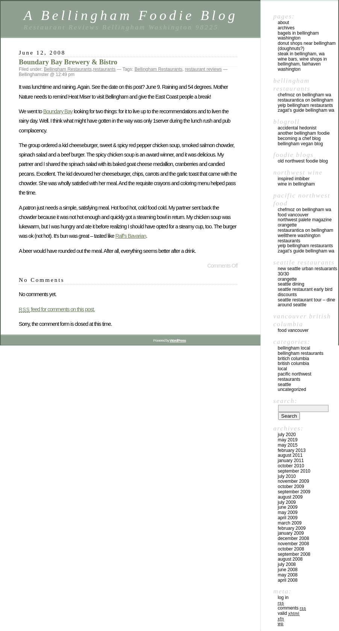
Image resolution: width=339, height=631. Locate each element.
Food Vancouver (293, 214)
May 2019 (288, 439)
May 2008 (288, 575)
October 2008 (291, 549)
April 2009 (288, 517)
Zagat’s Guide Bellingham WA (306, 110)
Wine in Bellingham (296, 184)
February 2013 (292, 450)
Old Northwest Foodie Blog (303, 161)
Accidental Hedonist (297, 128)
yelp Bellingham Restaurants (305, 105)
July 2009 (287, 502)
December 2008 (293, 538)
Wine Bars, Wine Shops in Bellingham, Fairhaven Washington (302, 64)
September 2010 (294, 471)
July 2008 (287, 564)
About (283, 22)
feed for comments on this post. (57, 309)
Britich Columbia (293, 358)
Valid (289, 613)
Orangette (287, 225)
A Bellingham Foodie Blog (131, 15)
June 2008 (288, 569)
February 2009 (292, 528)
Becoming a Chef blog (299, 138)
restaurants (104, 69)
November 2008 (293, 543)
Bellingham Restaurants (68, 69)
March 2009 (289, 523)
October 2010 (291, 465)
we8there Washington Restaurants (299, 238)
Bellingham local (294, 348)
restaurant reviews (203, 69)
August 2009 (290, 497)
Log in (283, 597)
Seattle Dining (291, 284)
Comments (292, 608)
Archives (286, 27)
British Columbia (293, 363)
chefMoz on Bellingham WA (304, 94)
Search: (285, 400)
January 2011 (291, 460)
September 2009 (294, 491)
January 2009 (291, 533)
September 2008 (294, 554)
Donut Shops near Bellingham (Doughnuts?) (307, 46)
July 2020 (287, 434)
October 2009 (291, 486)
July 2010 (287, 476)
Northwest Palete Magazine (304, 219)
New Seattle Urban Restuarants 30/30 (307, 271)
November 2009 (293, 481)
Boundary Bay (58, 111)
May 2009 (288, 512)
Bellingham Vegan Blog (300, 143)
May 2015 (288, 445)
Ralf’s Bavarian (130, 236)
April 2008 (288, 580)
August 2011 (290, 455)
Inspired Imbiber (294, 178)
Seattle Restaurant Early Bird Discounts (305, 292)
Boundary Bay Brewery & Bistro (68, 62)
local (282, 368)
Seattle (284, 384)
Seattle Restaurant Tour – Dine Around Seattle (306, 302)
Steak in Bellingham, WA (301, 53)
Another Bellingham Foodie (304, 133)
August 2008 (290, 559)
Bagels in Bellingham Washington (298, 35)
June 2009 (288, 507)
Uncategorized (292, 389)
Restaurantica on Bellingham (305, 100)
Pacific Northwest (294, 374)
